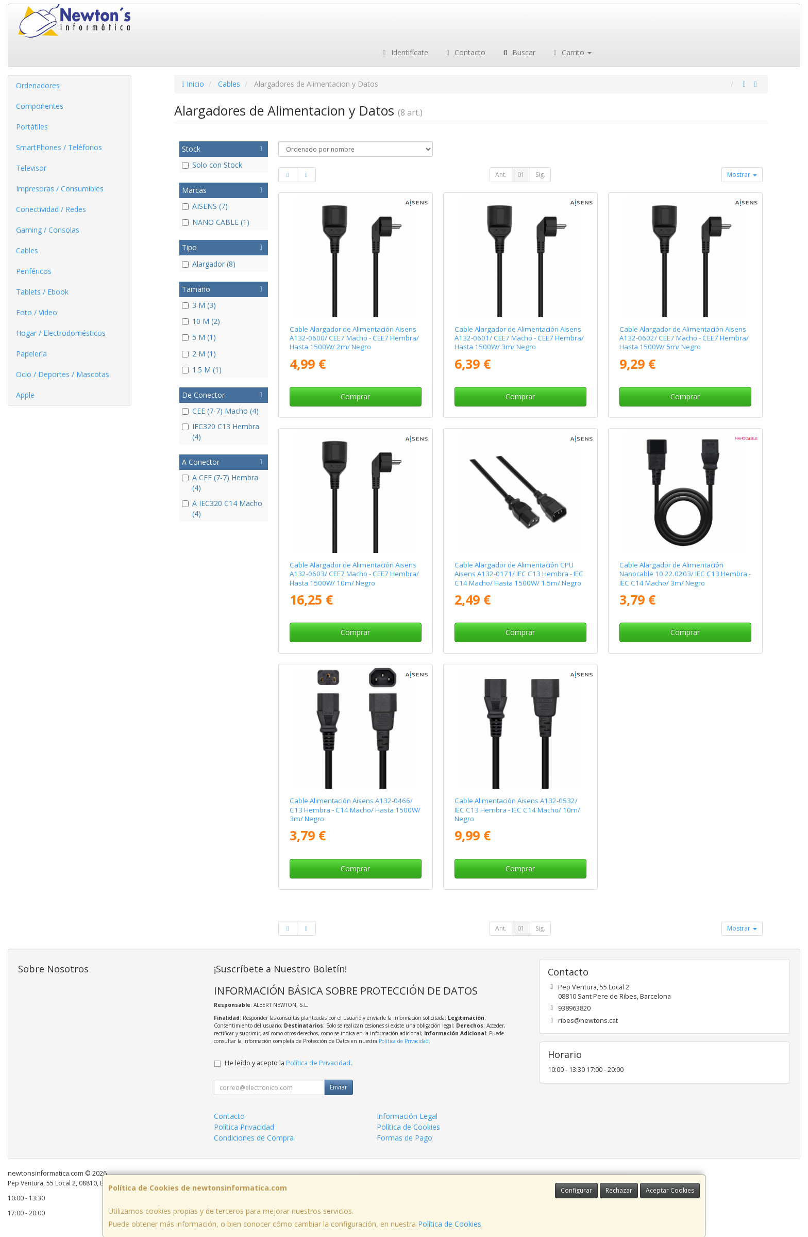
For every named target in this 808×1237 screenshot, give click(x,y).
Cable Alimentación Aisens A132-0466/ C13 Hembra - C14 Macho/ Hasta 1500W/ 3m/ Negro (355, 809)
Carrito (571, 52)
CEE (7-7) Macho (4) (220, 411)
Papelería (31, 354)
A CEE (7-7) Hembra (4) (220, 483)
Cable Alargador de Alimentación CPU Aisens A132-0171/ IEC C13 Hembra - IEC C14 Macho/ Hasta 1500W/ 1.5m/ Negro (518, 574)
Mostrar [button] (742, 174)
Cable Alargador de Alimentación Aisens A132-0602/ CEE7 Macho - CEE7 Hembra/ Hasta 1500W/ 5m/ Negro (684, 338)
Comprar (355, 396)
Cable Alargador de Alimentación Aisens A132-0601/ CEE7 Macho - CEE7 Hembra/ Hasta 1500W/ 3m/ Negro (519, 338)
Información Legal (407, 1116)
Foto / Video (36, 312)
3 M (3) (199, 305)
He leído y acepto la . (288, 1063)
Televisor (31, 168)
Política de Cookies (449, 1224)
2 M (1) (199, 354)
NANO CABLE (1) (215, 222)
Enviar (338, 1087)
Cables (27, 250)
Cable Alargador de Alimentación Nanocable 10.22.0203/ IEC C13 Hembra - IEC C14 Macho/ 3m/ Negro (685, 574)
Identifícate (404, 52)
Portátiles (32, 127)
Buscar (518, 52)
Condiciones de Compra (254, 1138)
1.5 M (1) (202, 370)
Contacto (465, 52)
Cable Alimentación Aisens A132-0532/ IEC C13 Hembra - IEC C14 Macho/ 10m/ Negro (517, 809)
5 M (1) (199, 337)
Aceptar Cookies (670, 1190)
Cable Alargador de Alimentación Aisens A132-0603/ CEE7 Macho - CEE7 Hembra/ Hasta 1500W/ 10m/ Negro (354, 574)
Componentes (39, 106)
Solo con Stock (212, 165)
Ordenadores (38, 85)
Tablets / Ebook (42, 292)
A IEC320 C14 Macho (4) (222, 508)
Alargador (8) (208, 264)
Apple (25, 395)
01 (521, 174)
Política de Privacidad (404, 1041)
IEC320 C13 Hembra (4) (220, 431)
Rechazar (618, 1190)
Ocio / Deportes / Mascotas (62, 374)
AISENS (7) (205, 206)
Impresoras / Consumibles (60, 188)
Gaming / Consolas (47, 230)
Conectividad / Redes (51, 209)
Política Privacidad (244, 1127)
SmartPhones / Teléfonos (59, 147)
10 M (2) (201, 321)
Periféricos (34, 271)
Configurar (576, 1190)
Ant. (501, 174)
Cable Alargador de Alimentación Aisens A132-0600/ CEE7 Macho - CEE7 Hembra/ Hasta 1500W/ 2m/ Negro (354, 338)
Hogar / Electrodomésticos (61, 333)
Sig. (540, 174)
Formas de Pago (404, 1138)
